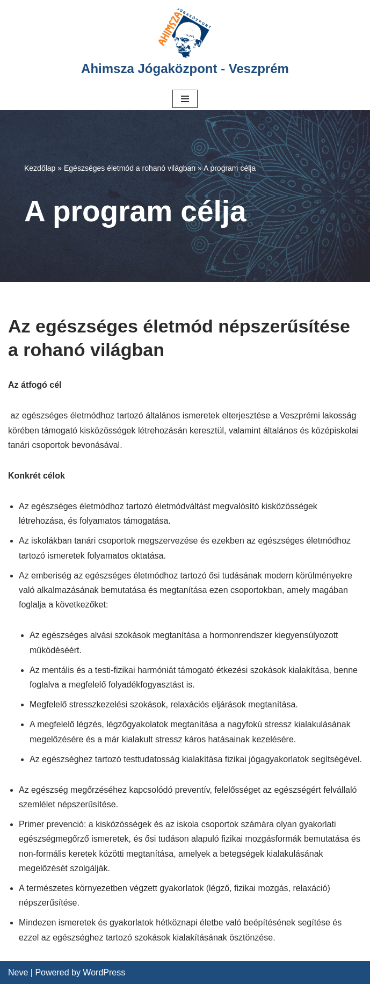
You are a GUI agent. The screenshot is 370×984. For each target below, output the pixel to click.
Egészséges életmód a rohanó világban (129, 168)
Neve (18, 972)
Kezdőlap (39, 168)
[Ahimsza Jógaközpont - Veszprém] (185, 44)
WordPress (104, 972)
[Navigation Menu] (185, 99)
